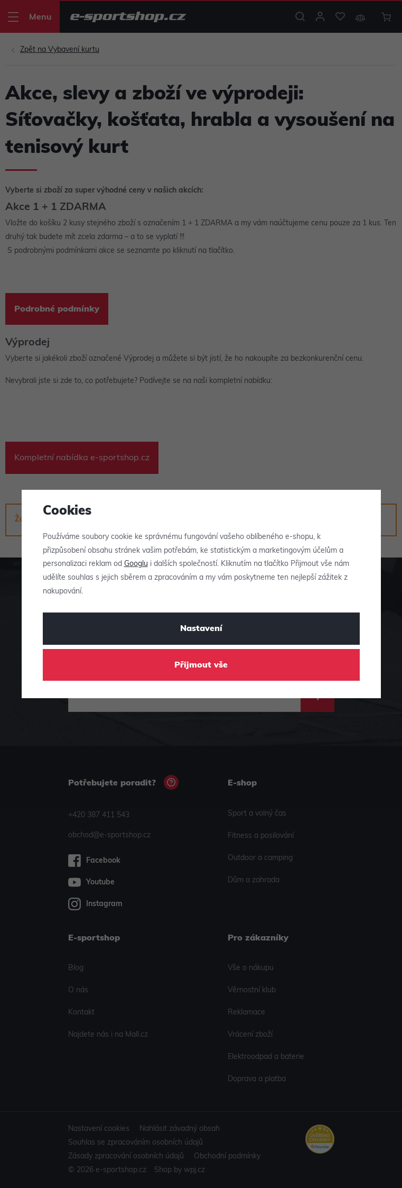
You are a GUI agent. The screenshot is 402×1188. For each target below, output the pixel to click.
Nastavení (201, 629)
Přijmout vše (201, 665)
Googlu (136, 564)
